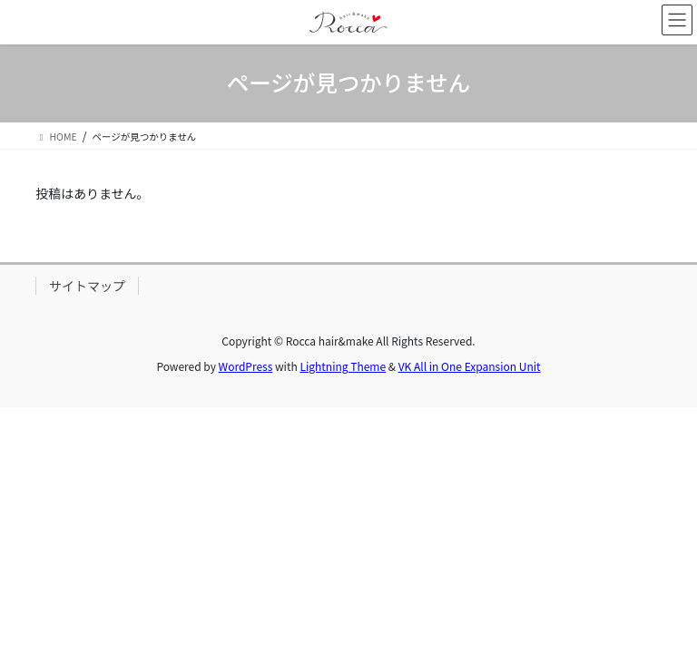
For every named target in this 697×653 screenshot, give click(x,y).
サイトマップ (87, 286)
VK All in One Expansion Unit (469, 366)
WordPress (246, 366)
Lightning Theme (342, 366)
